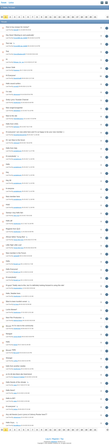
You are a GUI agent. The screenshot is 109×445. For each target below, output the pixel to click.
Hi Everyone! (11, 75)
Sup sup (9, 43)
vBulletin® (54, 441)
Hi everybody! (11, 156)
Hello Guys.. (10, 422)
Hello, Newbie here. (13, 293)
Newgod (9, 334)
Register (55, 439)
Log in (48, 439)
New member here (13, 196)
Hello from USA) (12, 124)
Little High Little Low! (14, 245)
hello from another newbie (15, 366)
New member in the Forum (16, 253)
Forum (3, 2)
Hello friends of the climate (16, 382)
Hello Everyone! (12, 269)
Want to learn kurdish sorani (16, 301)
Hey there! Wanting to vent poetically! (20, 35)
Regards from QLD (13, 229)
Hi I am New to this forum (15, 140)
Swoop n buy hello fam (14, 213)
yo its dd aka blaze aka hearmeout (19, 374)
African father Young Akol (15, 237)
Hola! (8, 205)
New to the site (11, 116)
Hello (8, 164)
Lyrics (11, 2)
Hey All (8, 180)
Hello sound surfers (13, 83)
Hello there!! (10, 390)
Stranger (9, 358)
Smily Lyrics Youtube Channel (17, 100)
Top (61, 439)
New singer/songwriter (14, 108)
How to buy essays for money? (17, 27)
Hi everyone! (10, 406)
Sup (7, 51)
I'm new (9, 92)
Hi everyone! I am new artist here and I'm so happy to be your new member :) (35, 132)
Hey (7, 172)
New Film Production (14, 318)
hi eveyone (10, 188)
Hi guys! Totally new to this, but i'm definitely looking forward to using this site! (35, 285)
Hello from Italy (11, 148)
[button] (5, 16)
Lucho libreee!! (11, 309)
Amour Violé (10, 67)
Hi (6, 59)
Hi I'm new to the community (22, 326)
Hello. (8, 261)
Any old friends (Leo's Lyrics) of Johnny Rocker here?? (26, 414)
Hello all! (9, 221)
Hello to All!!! (10, 398)
